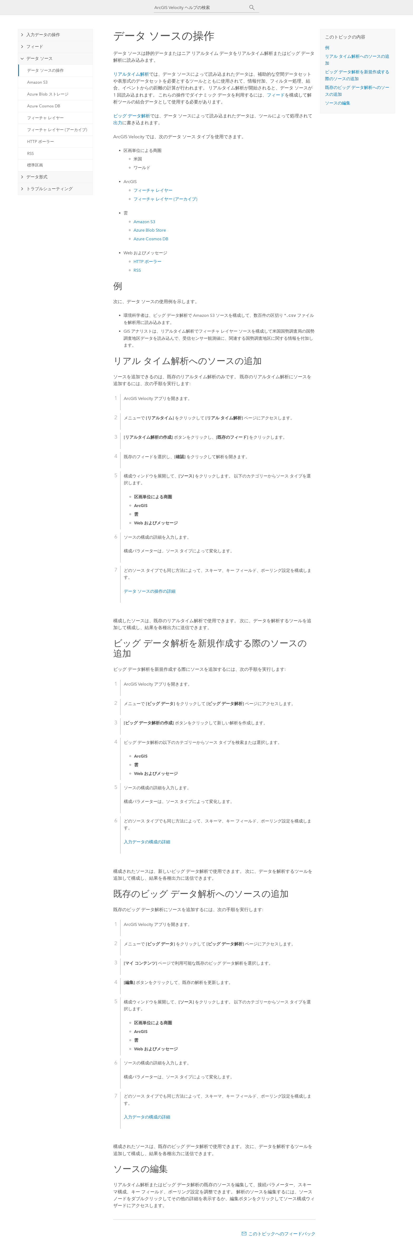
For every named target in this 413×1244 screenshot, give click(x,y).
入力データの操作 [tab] (43, 34)
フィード (276, 95)
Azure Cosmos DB (43, 106)
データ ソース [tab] (39, 58)
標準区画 (35, 165)
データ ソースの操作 (45, 70)
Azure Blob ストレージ (47, 94)
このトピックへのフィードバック (282, 1233)
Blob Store (150, 230)
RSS (30, 153)
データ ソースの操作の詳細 (149, 591)
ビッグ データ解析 (131, 115)
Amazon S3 (37, 82)
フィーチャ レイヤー (45, 118)
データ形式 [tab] (36, 176)
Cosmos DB (151, 238)
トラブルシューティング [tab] (49, 188)
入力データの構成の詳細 (147, 841)
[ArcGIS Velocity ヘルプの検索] (202, 7)
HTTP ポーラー (40, 141)
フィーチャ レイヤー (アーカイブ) (57, 129)
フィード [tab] (34, 46)
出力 (117, 122)
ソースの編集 (337, 103)
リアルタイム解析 (131, 74)
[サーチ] (252, 7)
